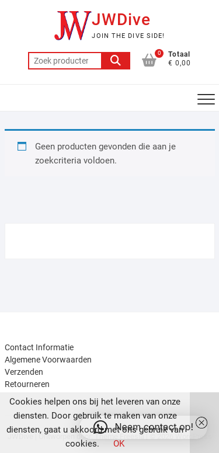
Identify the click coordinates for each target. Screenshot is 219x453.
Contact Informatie (39, 347)
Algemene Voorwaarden (48, 359)
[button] (143, 427)
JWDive (121, 19)
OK (118, 443)
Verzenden (24, 372)
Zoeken (115, 60)
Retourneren (27, 384)
